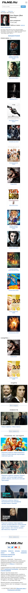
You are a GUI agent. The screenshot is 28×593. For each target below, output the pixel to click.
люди (12, 552)
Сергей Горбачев (6, 570)
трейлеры (4, 551)
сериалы (24, 551)
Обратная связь (21, 588)
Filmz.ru (12, 564)
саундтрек (7, 27)
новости (10, 551)
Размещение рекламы (14, 590)
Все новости (14, 431)
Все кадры (14, 405)
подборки (24, 552)
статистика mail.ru (6, 556)
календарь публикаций (8, 554)
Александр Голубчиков (11, 569)
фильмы (17, 551)
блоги (2, 552)
